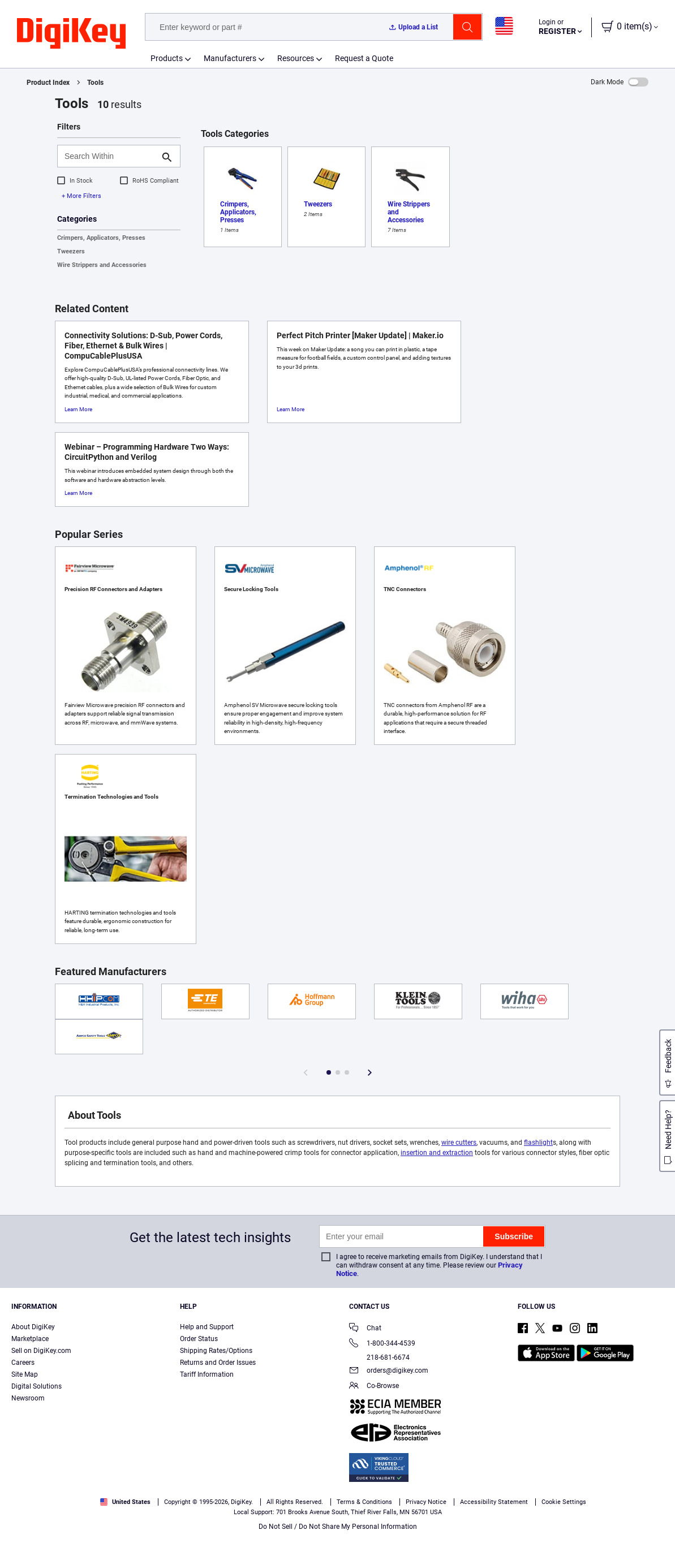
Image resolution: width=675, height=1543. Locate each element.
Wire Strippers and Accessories (102, 265)
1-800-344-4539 (382, 1344)
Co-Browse (374, 1386)
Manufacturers (230, 58)
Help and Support (207, 1327)
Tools (95, 83)
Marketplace (30, 1339)
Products (167, 58)
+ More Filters (81, 196)
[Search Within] (110, 156)
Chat (365, 1329)
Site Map (24, 1374)
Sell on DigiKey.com (41, 1351)
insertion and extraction (437, 1153)
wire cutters (458, 1143)
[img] (71, 34)
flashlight (538, 1143)
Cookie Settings (563, 1502)
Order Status (199, 1339)
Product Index (48, 83)
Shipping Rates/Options (216, 1351)
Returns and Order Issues (218, 1363)
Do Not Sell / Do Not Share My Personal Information (338, 1527)
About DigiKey (33, 1327)
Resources (295, 58)
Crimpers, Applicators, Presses (101, 238)
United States (125, 1502)
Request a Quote (364, 58)
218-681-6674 (379, 1357)
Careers (23, 1363)
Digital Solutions (36, 1386)
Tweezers (71, 251)
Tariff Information (207, 1374)
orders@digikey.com (388, 1371)
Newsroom (28, 1398)
